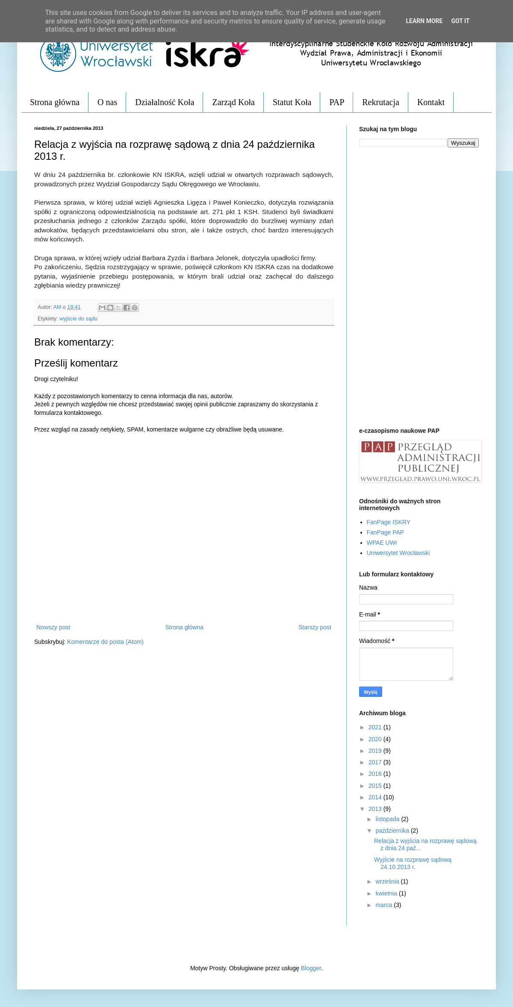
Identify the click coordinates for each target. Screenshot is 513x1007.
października (393, 830)
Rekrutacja (380, 102)
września (388, 881)
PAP (336, 102)
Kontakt (431, 102)
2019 (376, 750)
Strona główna (55, 102)
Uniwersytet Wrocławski (398, 552)
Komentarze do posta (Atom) (105, 641)
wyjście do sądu (78, 319)
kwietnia (386, 893)
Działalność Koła (164, 102)
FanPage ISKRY (388, 522)
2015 (376, 785)
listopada (388, 819)
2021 (376, 727)
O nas (107, 102)
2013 (376, 808)
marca (384, 904)
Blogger (311, 968)
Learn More (424, 21)
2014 (376, 797)
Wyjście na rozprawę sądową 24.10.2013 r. (412, 863)
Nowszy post (53, 627)
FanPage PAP (385, 532)
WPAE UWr (382, 542)
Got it (460, 21)
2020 (376, 739)
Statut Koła (292, 102)
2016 (376, 773)
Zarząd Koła (233, 102)
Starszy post (314, 627)
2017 (376, 762)
